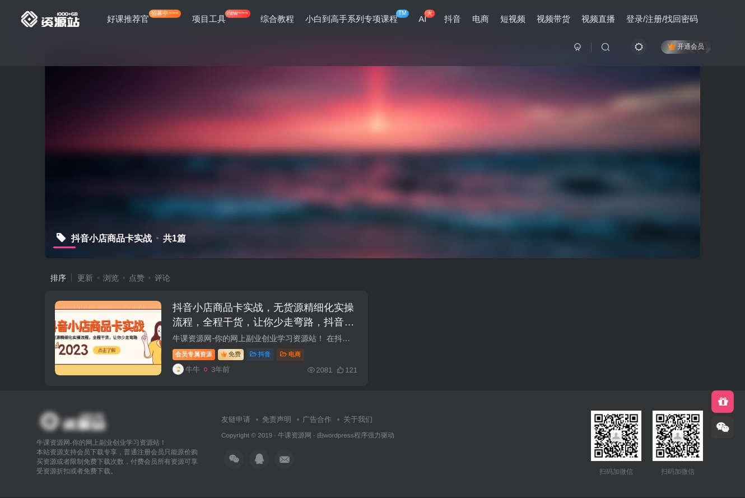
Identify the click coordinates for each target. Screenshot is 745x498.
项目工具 (221, 17)
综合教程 (277, 19)
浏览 (111, 277)
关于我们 (357, 420)
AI (426, 17)
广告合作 (317, 420)
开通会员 (686, 46)
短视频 (512, 19)
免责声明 (276, 420)
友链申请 (235, 420)
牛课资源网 (294, 436)
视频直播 (598, 19)
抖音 (452, 19)
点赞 (137, 277)
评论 (162, 277)
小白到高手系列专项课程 (357, 17)
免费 (232, 354)
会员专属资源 (194, 354)
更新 (85, 277)
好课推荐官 (144, 17)
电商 (480, 19)
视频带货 (553, 19)
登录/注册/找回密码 (662, 19)
